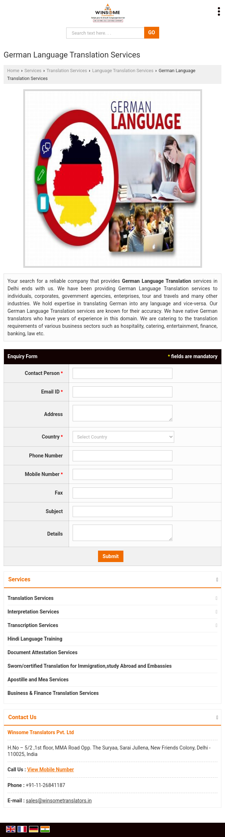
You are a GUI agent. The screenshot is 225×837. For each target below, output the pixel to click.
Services (32, 70)
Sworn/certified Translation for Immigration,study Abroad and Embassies (90, 666)
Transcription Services (33, 625)
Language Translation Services (122, 70)
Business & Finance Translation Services (53, 693)
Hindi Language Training (35, 639)
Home (13, 70)
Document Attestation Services (43, 652)
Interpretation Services (33, 612)
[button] (50, 769)
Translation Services (67, 70)
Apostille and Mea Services (38, 679)
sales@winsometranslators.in (59, 800)
